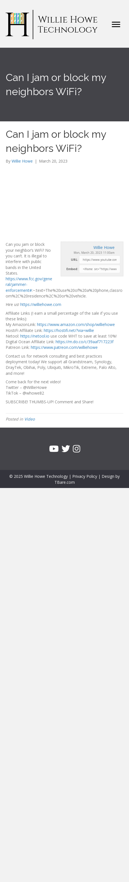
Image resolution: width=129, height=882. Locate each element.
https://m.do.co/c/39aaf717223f (84, 341)
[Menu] (116, 24)
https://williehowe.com (40, 304)
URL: (74, 259)
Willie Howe (104, 247)
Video (29, 419)
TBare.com (64, 482)
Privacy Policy (84, 476)
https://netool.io (34, 336)
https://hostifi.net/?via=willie (69, 330)
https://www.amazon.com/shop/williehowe (76, 324)
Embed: (72, 269)
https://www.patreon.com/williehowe (64, 347)
